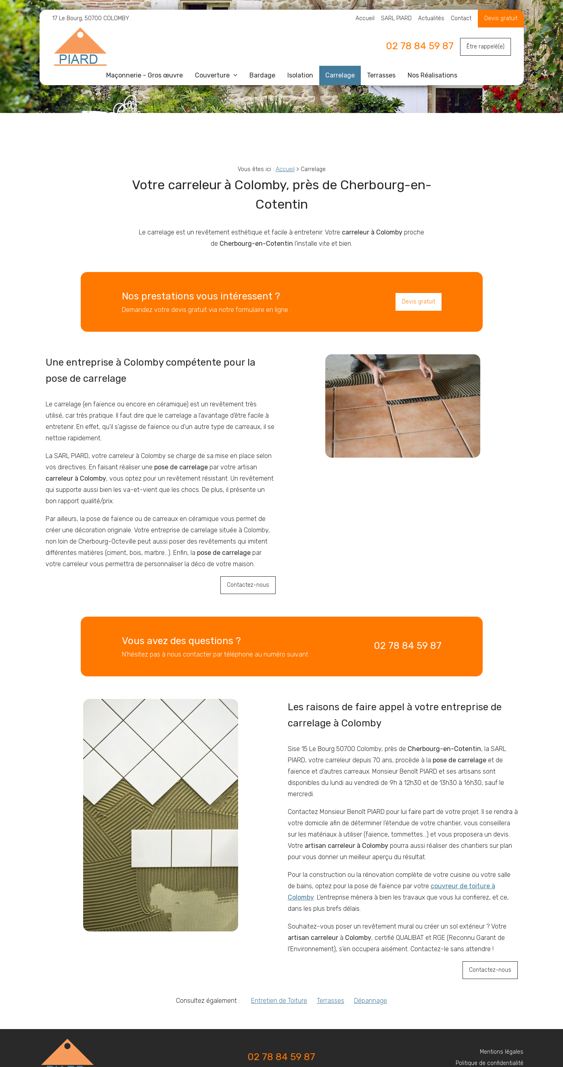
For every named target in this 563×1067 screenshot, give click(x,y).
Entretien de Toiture (279, 1000)
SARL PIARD (396, 18)
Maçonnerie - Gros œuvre (144, 75)
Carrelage (340, 75)
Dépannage (370, 1000)
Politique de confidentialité (489, 1063)
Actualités (431, 18)
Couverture (213, 75)
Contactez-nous (248, 585)
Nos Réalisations (432, 75)
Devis (492, 18)
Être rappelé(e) (485, 46)
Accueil (365, 18)
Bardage (262, 75)
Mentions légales (501, 1051)
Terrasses (381, 75)
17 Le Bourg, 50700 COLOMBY (90, 18)
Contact (461, 18)
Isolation (300, 75)
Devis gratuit (418, 301)
